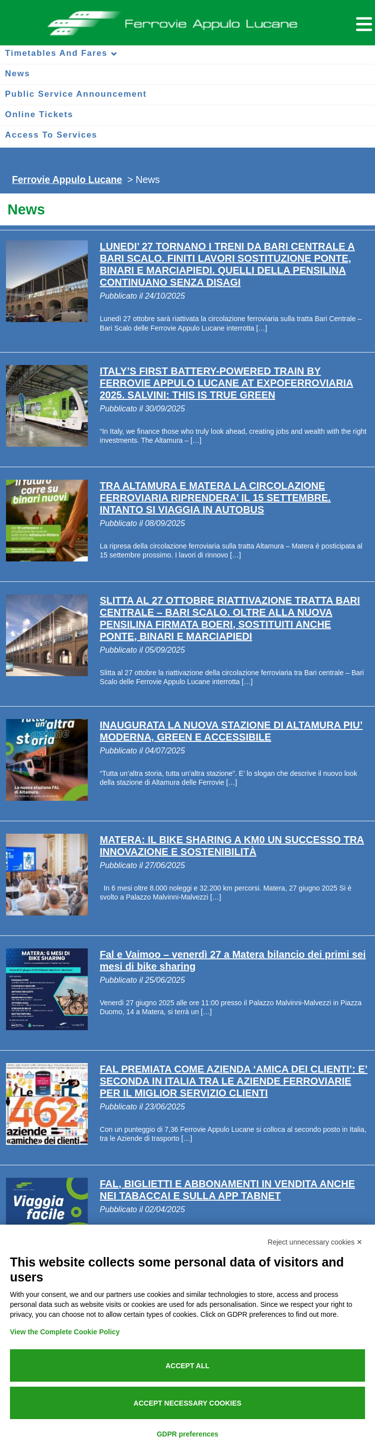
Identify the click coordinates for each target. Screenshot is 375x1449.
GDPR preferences (187, 1434)
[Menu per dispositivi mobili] (362, 22)
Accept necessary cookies (187, 1403)
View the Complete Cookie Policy (65, 1332)
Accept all (187, 1366)
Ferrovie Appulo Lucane (187, 20)
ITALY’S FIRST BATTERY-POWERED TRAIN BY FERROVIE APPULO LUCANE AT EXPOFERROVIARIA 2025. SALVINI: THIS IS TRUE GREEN (226, 382)
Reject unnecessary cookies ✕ (315, 1242)
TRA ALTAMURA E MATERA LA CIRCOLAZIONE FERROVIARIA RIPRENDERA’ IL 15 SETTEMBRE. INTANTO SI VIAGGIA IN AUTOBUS (215, 497)
